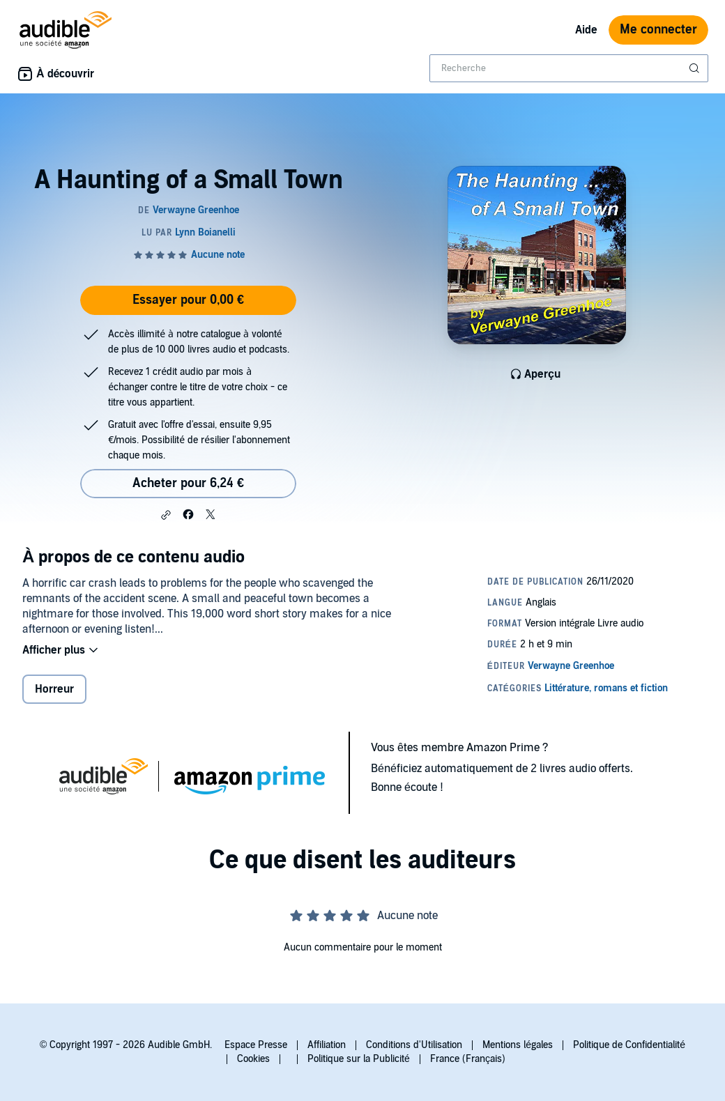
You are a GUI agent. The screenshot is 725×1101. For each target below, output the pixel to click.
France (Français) (467, 1059)
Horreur (54, 689)
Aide (586, 30)
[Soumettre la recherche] (695, 68)
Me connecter (658, 29)
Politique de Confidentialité (629, 1045)
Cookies (253, 1059)
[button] (165, 515)
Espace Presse (255, 1045)
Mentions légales (517, 1045)
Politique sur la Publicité (358, 1059)
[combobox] (568, 68)
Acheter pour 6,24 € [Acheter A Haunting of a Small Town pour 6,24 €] (188, 483)
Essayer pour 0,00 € (188, 300)
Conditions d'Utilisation (414, 1045)
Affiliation (326, 1045)
